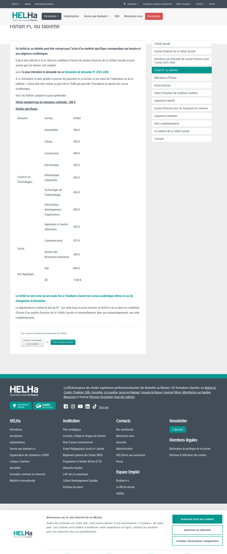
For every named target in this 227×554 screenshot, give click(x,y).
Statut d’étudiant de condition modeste (176, 93)
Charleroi (78, 392)
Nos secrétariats (125, 429)
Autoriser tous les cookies (197, 503)
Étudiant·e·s (122, 480)
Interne (16, 3)
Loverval (168, 392)
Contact (200, 3)
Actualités (15, 468)
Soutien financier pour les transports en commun (181, 108)
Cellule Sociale (162, 43)
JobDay (120, 493)
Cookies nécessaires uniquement (197, 525)
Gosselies (97, 392)
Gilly (87, 392)
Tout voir (104, 407)
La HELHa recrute (125, 487)
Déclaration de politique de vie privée (190, 448)
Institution (133, 3)
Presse (212, 3)
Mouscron (70, 397)
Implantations (71, 16)
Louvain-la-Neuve (151, 392)
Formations (51, 16)
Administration (124, 448)
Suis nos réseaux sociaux (63, 342)
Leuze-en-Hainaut (129, 392)
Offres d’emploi (184, 3)
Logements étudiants (165, 116)
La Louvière (110, 392)
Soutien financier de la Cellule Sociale (174, 51)
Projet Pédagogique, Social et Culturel (83, 448)
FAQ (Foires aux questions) (130, 455)
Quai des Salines (124, 397)
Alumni (28, 3)
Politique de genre (73, 487)
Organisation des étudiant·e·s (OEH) (29, 455)
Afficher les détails (58, 547)
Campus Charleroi (19, 461)
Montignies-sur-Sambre (196, 392)
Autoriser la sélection (197, 514)
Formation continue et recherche (27, 474)
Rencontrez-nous (133, 16)
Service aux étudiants (97, 16)
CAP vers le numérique (75, 474)
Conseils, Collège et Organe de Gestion (84, 436)
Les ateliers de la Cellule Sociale (171, 131)
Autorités (121, 442)
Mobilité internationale (22, 480)
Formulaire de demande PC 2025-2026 (86, 72)
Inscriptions (154, 16)
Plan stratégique (72, 429)
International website (44, 3)
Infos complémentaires (166, 123)
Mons (178, 392)
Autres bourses (162, 85)
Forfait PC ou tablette (166, 70)
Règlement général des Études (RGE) (83, 455)
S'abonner (177, 429)
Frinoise (94, 397)
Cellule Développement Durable (80, 480)
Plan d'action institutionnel (78, 442)
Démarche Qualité (72, 468)
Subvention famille (164, 100)
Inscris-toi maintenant (32, 342)
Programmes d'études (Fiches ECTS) (82, 461)
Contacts (159, 138)
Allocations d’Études (165, 77)
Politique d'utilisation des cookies (187, 455)
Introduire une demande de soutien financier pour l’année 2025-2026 (181, 60)
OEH (117, 16)
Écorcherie (107, 397)
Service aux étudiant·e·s (23, 448)
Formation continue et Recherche (157, 3)
